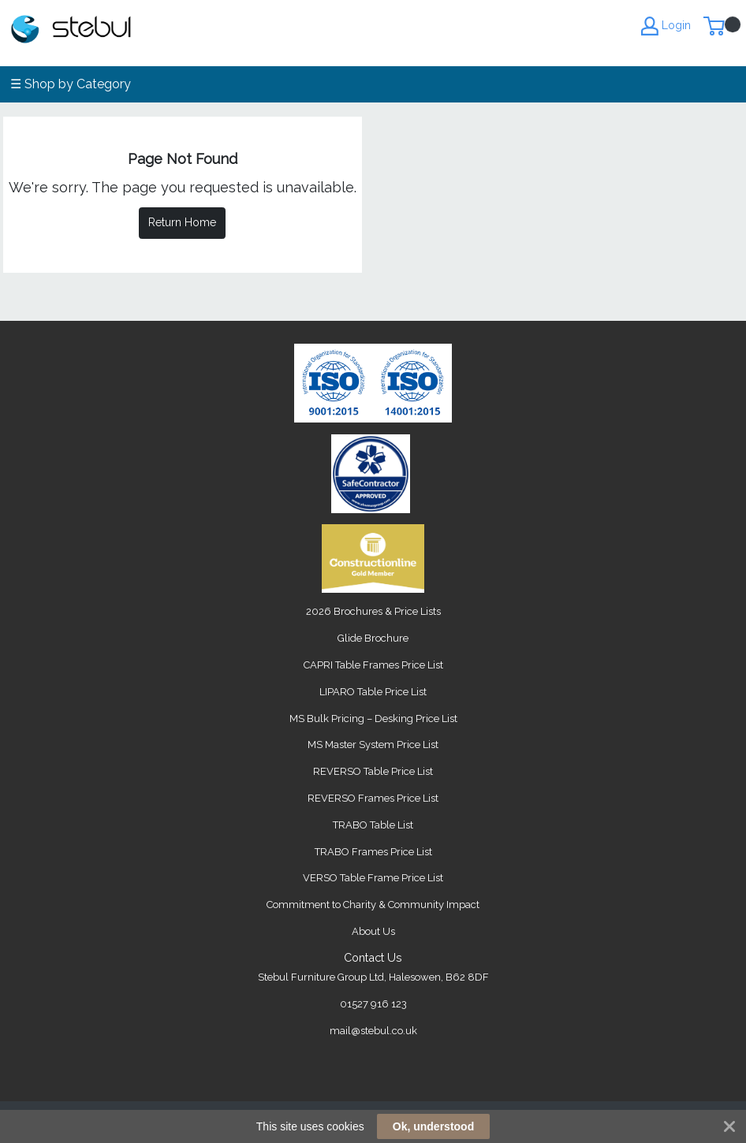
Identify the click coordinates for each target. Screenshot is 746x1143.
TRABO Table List (373, 825)
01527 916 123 (373, 1004)
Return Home (182, 222)
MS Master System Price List (373, 744)
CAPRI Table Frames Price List (373, 665)
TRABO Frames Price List (373, 852)
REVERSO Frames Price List (373, 798)
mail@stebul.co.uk (373, 1031)
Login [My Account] (666, 26)
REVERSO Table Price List (373, 771)
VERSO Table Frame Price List (373, 878)
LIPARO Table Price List (373, 692)
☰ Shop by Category (70, 83)
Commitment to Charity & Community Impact (373, 904)
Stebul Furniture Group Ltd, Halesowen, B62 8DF (373, 977)
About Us (373, 931)
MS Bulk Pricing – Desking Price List (373, 718)
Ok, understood (433, 1126)
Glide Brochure (373, 638)
